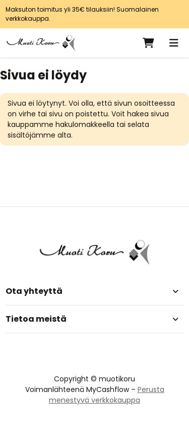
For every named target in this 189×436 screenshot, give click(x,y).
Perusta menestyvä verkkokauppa (106, 394)
